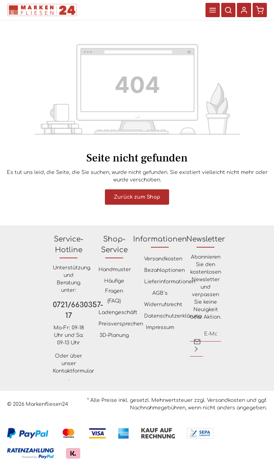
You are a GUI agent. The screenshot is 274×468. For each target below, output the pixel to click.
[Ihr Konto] (244, 10)
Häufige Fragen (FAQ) (114, 291)
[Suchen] (228, 10)
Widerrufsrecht (163, 304)
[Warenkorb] (260, 10)
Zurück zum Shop (137, 197)
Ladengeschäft (117, 312)
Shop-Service (114, 244)
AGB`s (160, 293)
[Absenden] (196, 349)
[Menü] (213, 10)
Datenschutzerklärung (173, 316)
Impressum (160, 327)
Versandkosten (163, 259)
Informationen (160, 239)
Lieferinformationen (169, 281)
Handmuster (114, 269)
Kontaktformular (73, 371)
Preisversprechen (120, 324)
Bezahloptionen (164, 270)
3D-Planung (114, 335)
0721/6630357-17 (68, 310)
